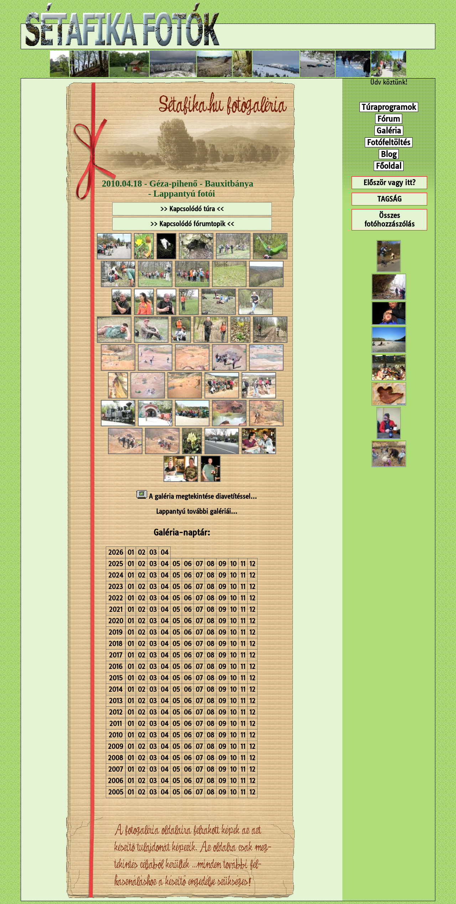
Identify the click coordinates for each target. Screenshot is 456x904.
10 (233, 564)
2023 (115, 586)
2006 (115, 780)
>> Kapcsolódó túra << (192, 209)
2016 (116, 666)
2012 (116, 712)
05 (176, 564)
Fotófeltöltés (388, 142)
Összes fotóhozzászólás (389, 219)
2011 (115, 723)
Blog (389, 154)
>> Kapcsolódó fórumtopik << (192, 224)
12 (252, 564)
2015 (116, 678)
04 (165, 552)
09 (222, 564)
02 (141, 552)
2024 (115, 575)
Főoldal (388, 166)
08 (210, 564)
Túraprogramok (389, 107)
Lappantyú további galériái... (196, 511)
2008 (115, 758)
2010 (116, 735)
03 (153, 552)
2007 (115, 769)
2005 (115, 792)
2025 (115, 564)
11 (242, 564)
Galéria (389, 130)
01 (131, 552)
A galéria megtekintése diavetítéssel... (196, 496)
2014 (116, 689)
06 (188, 564)
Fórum (388, 118)
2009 (115, 746)
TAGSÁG (389, 199)
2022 (115, 598)
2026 (115, 552)
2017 (115, 655)
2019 (116, 632)
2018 (116, 643)
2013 (116, 701)
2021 (116, 609)
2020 (115, 621)
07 (199, 564)
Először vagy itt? (389, 182)
